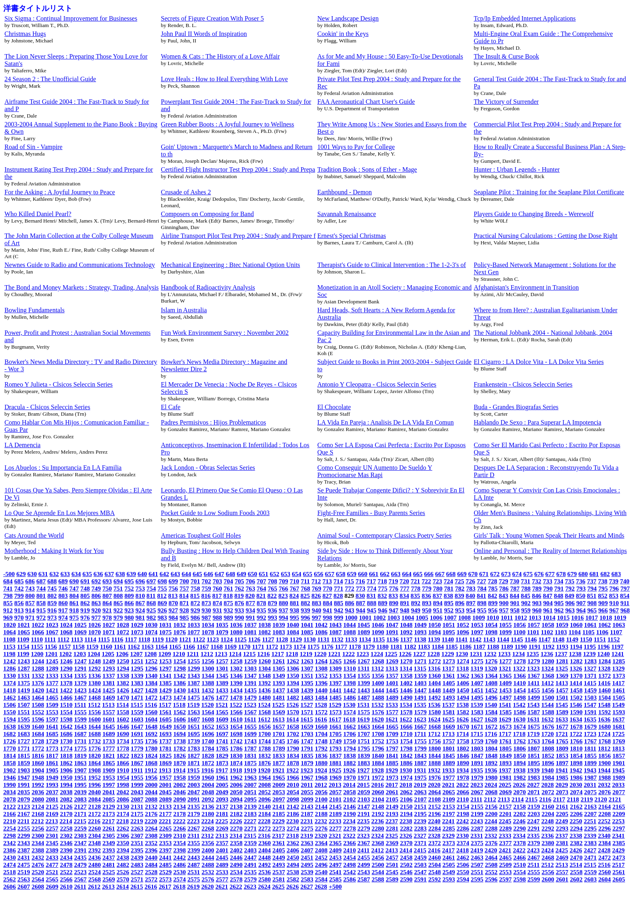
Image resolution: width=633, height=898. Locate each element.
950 (426, 610)
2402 (236, 850)
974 (62, 617)
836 (426, 595)
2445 (222, 857)
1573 (335, 712)
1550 (9, 712)
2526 (123, 872)
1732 (94, 741)
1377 (52, 682)
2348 (94, 842)
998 (327, 617)
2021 (448, 784)
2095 (250, 799)
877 (250, 602)
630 (32, 573)
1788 (264, 748)
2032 (604, 784)
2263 (137, 828)
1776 (94, 748)
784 (481, 588)
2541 (335, 872)
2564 (37, 879)
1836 (321, 755)
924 (140, 610)
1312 (377, 668)
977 (96, 617)
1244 (37, 661)
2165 (618, 806)
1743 (250, 741)
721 (415, 581)
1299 (193, 668)
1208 (150, 653)
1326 (576, 668)
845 (525, 595)
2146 (349, 806)
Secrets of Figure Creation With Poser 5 (212, 18)
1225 (391, 653)
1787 (250, 748)
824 (294, 595)
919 (85, 610)
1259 (250, 661)
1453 (505, 690)
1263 (307, 661)
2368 (377, 842)
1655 (250, 726)
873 (206, 602)
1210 (178, 653)
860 (62, 602)
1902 (9, 770)
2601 (562, 879)
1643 (80, 726)
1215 (249, 653)
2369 (392, 842)
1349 (278, 675)
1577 (392, 712)
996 (305, 617)
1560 (151, 712)
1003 (393, 617)
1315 (420, 668)
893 (426, 602)
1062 (604, 624)
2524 (94, 872)
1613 (278, 719)
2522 (66, 872)
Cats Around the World (34, 535)
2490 (236, 864)
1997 (109, 784)
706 (250, 581)
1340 (151, 675)
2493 (278, 864)
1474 (179, 697)
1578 (406, 712)
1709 (392, 733)
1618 (349, 719)
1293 (109, 668)
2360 (264, 842)
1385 (165, 682)
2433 (52, 857)
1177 (341, 646)
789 (536, 588)
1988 (604, 777)
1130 (310, 639)
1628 (490, 719)
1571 (307, 712)
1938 (519, 770)
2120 (600, 799)
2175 (137, 813)
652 (274, 573)
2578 (236, 879)
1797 (392, 748)
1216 (263, 653)
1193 (562, 646)
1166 (189, 646)
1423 (80, 690)
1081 (250, 632)
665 (417, 573)
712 (316, 581)
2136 (207, 806)
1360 (434, 675)
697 (151, 581)
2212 (37, 821)
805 (85, 595)
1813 (618, 748)
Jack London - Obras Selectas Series (208, 467)
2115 (531, 799)
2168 (37, 813)
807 (107, 595)
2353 (165, 842)
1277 (505, 661)
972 (41, 617)
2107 (420, 799)
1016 (577, 617)
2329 (448, 835)
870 (173, 602)
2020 (434, 784)
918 (74, 610)
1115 (103, 639)
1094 (434, 632)
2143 (307, 806)
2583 (307, 879)
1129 (295, 639)
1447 (420, 690)
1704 (321, 733)
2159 (533, 806)
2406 (293, 850)
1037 (250, 624)
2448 (264, 857)
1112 (63, 639)
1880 (321, 762)
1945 (618, 770)
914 (30, 610)
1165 (175, 646)
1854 (576, 755)
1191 (534, 646)
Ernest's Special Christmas (351, 235)
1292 (94, 668)
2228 (264, 821)
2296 (604, 828)
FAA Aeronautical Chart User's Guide (366, 101)
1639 (23, 726)
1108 (9, 639)
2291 (533, 828)
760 (217, 588)
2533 (222, 872)
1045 (363, 624)
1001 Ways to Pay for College (356, 146)
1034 (207, 624)
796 (613, 588)
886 (349, 602)
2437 (109, 857)
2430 (9, 857)
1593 (618, 712)
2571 (137, 879)
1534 (406, 704)
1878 (293, 762)
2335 (533, 835)
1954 (123, 777)
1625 (448, 719)
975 (74, 617)
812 (161, 595)
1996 (94, 784)
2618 (179, 886)
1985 (562, 777)
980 (129, 617)
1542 (519, 704)
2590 (406, 879)
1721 (561, 733)
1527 (306, 704)
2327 (420, 835)
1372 (604, 675)
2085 (109, 799)
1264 (321, 661)
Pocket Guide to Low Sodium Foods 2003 (215, 512)
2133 (165, 806)
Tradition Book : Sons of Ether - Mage (367, 169)
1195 (590, 646)
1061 (590, 624)
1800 (434, 748)
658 (340, 573)
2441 (165, 857)
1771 (23, 748)
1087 (335, 632)
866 (129, 602)
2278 (349, 828)
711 (305, 581)
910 (613, 602)
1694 (179, 733)
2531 (193, 872)
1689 (109, 733)
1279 (533, 661)
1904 (37, 770)
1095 (448, 632)
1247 (80, 661)
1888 (434, 762)
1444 (377, 690)
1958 (179, 777)
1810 (576, 748)
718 (382, 581)
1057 (533, 624)
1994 (66, 784)
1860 (37, 762)
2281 (392, 828)
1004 (408, 617)
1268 (377, 661)
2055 (307, 792)
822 (272, 595)
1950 (66, 777)
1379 (80, 682)
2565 (52, 879)
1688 (94, 733)
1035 (222, 624)
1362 (463, 675)
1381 (109, 682)
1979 (477, 777)
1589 (562, 712)
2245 (505, 821)
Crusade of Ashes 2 (186, 192)
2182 (236, 813)
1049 (420, 624)
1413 (561, 682)
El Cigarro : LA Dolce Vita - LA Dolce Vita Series (539, 361)
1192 (548, 646)
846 (536, 595)
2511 (533, 864)
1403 (420, 682)
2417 (448, 850)
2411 (363, 850)
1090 (377, 632)
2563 (23, 879)
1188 (493, 646)
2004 (207, 784)
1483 (307, 697)
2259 (80, 828)
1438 (293, 690)
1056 (519, 624)
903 (536, 602)
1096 (463, 632)
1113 (77, 639)
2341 (618, 835)
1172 (272, 646)
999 (338, 617)
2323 (363, 835)
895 (448, 602)
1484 (321, 697)
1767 (590, 741)
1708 (377, 733)
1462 (9, 697)
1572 (321, 712)
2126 (66, 806)
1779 (137, 748)
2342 (9, 842)
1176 (327, 646)
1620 (377, 719)
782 (459, 588)
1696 (207, 733)
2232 (320, 821)
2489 (222, 864)
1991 (23, 784)
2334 (519, 835)
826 (316, 595)
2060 (377, 792)
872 (195, 602)
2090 (179, 799)
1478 (236, 697)
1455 (533, 690)
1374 (9, 682)
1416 (604, 682)
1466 (66, 697)
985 (184, 617)
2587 (363, 879)
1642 (66, 726)
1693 (165, 733)
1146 (530, 639)
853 (613, 595)
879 (272, 602)
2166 (9, 813)
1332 (37, 675)
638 (120, 573)
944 (360, 610)
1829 (222, 755)
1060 (576, 624)
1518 (179, 704)
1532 (377, 704)
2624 (264, 886)
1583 (477, 712)
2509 (505, 864)
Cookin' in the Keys (343, 33)
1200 (37, 653)
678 (561, 573)
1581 (448, 712)
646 (208, 573)
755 (162, 588)
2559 (590, 872)
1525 (278, 704)
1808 (548, 748)
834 (404, 595)
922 (118, 610)
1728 (37, 741)
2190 (349, 813)
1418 (9, 690)
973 (52, 617)
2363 (307, 842)
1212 (207, 653)
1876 (264, 762)
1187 (479, 646)
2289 (505, 828)
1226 (405, 653)
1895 (533, 762)
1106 (602, 632)
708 (272, 581)
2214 (66, 821)
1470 (123, 697)
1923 (306, 770)
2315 (250, 835)
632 (54, 573)
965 (592, 610)
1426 (123, 690)
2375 (477, 842)
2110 (463, 799)
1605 (165, 719)
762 (239, 588)
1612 (264, 719)
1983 (533, 777)
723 (437, 581)
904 (548, 602)
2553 (505, 872)
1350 (293, 675)
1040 (293, 624)
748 (85, 588)
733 (547, 581)
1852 (548, 755)
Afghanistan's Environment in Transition (526, 287)
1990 (9, 784)
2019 (420, 784)
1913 (165, 770)
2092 (207, 799)
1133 (351, 639)
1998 (123, 784)
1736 (151, 741)
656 (318, 573)
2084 (94, 799)
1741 (222, 741)
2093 (222, 799)
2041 (109, 792)
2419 (476, 850)
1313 (392, 668)
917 (62, 610)
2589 (392, 879)
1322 (519, 668)
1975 (420, 777)
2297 (618, 828)
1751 (363, 741)
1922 (292, 770)
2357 (222, 842)
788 (525, 588)
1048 (406, 624)
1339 (137, 675)
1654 (236, 726)
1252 (151, 661)
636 (98, 573)
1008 (464, 617)
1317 (448, 668)
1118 (144, 639)
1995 (80, 784)
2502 (406, 864)
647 (219, 573)
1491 (420, 697)
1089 (363, 632)
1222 (348, 653)
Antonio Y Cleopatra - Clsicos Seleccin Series (376, 384)
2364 (321, 842)
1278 (519, 661)
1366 (519, 675)
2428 (604, 850)
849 (569, 595)
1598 (66, 719)
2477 (52, 864)
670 (473, 573)
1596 (37, 719)
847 (547, 595)
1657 (278, 726)
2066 (463, 792)
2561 (618, 872)
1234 (518, 653)
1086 (321, 632)
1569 (278, 712)
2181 (222, 813)
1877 (278, 762)
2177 (165, 813)
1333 (52, 675)
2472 (604, 857)
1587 (533, 712)
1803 (477, 748)
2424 (547, 850)
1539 (476, 704)
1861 (52, 762)
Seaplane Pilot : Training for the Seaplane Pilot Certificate (549, 192)
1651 (193, 726)
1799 (420, 748)
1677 (562, 726)
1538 (462, 704)
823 (283, 595)
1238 (575, 653)
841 (481, 595)
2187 (307, 813)
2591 (420, 879)
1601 (109, 719)
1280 (548, 661)
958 (515, 610)
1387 (193, 682)
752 (129, 588)
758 (195, 588)
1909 (109, 770)
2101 (335, 799)
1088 (349, 632)
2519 (23, 872)
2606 (9, 886)
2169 (52, 813)
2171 (80, 813)
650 (252, 573)
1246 (66, 661)
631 (43, 573)
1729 (52, 741)
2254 (9, 828)
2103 (363, 799)
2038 (66, 792)
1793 (335, 748)
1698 (236, 733)
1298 (179, 668)
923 (129, 610)
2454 (349, 857)
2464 (491, 857)
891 (404, 602)
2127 (80, 806)
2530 (179, 872)
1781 (165, 748)
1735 (137, 741)
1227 (419, 653)
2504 (434, 864)
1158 (78, 646)
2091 (193, 799)
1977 (448, 777)
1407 (477, 682)
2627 (306, 886)
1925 (335, 770)
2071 (533, 792)
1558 (123, 712)
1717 (505, 733)
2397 (165, 850)
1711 (420, 733)
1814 (9, 755)
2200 (491, 813)
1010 (492, 617)
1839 (363, 755)
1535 (420, 704)
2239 (420, 821)
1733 (109, 741)
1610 (236, 719)
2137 (222, 806)
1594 (9, 719)
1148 (558, 639)
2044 (151, 792)
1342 (179, 675)
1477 (222, 697)
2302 (66, 835)
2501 (392, 864)
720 (404, 581)
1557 (109, 712)
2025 (505, 784)
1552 (37, 712)
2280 (377, 828)
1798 (406, 748)
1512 (94, 704)
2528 (151, 872)
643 (175, 573)
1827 (193, 755)
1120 (171, 639)
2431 (23, 857)
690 (74, 581)
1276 (491, 661)
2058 (349, 792)
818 (228, 595)
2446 (236, 857)
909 (603, 602)
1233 (504, 653)
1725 (618, 733)
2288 (491, 828)
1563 (193, 712)
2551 (477, 872)
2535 (250, 872)
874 (217, 602)
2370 (406, 842)
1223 (362, 653)
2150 (406, 806)
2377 (505, 842)
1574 (349, 712)
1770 (9, 748)
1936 (490, 770)
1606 (179, 719)
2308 (151, 835)
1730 (66, 741)
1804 (491, 748)
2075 (590, 792)
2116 (545, 799)
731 (525, 581)
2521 (52, 872)
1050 (434, 624)
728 (492, 581)
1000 (351, 617)
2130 (123, 806)
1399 (363, 682)
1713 (448, 733)
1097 (477, 632)
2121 (615, 799)
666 (428, 573)
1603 (137, 719)
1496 (491, 697)
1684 (37, 733)
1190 (521, 646)
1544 (547, 704)
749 (96, 588)
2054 (293, 792)
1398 (349, 682)
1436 (264, 690)
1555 (80, 712)
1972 (377, 777)
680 (583, 573)
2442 (179, 857)
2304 (94, 835)
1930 (406, 770)
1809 (562, 748)
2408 (321, 850)
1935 (476, 770)
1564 (207, 712)
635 (87, 573)
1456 (548, 690)
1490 (406, 697)
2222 (179, 821)
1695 (193, 733)
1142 (476, 639)
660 (362, 573)
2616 (151, 886)
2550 (463, 872)
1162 (134, 646)
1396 (321, 682)
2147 (363, 806)
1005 (422, 617)
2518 (9, 872)
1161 (120, 646)
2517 (618, 864)
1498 (519, 697)
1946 (9, 777)
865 (118, 602)
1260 (264, 661)
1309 (335, 668)
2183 (250, 813)
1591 (590, 712)
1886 (406, 762)
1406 (463, 682)
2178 (179, 813)
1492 (434, 697)
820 (250, 595)
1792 (321, 748)
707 (261, 581)
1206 (122, 653)
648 (230, 573)
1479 (250, 697)
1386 (179, 682)
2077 (618, 792)
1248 (94, 661)
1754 (406, 741)
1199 (23, 653)
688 (52, 581)
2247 (533, 821)
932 (228, 610)
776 (393, 588)
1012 (520, 617)
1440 (321, 690)
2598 (519, 879)
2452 (321, 857)
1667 (420, 726)
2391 (80, 850)
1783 (193, 748)
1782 (179, 748)
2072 (548, 792)
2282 (406, 828)
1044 (349, 624)
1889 (448, 762)
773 (360, 588)
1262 (293, 661)
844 (514, 595)
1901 (618, 762)
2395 (137, 850)
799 (18, 595)
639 (131, 573)
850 (580, 595)
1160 (106, 646)
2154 (463, 806)
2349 (109, 842)
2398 (179, 850)
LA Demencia (22, 445)
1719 (533, 733)
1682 (9, 733)
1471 (137, 697)
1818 (66, 755)
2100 (321, 799)
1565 (222, 712)
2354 (179, 842)
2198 (463, 813)
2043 (137, 792)
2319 (306, 835)
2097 (278, 799)
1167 (203, 646)
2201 (505, 813)
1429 (165, 690)
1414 (576, 682)
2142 (293, 806)
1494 (463, 697)
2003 (193, 784)
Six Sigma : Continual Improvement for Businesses (70, 18)
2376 (491, 842)
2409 (335, 850)
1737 (165, 741)
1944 (604, 770)
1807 (533, 748)
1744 (264, 741)
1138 (420, 639)
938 (294, 610)
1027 (109, 624)
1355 (363, 675)
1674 (519, 726)
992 (261, 617)
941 (327, 610)
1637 (618, 719)
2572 (151, 879)
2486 (179, 864)
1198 (9, 653)
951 (437, 610)
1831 (250, 755)
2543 (363, 872)
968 (625, 610)
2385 (618, 842)
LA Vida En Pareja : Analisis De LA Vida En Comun (385, 422)
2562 (9, 879)
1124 (226, 639)
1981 (505, 777)
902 (525, 602)
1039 (278, 624)
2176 (151, 813)
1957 (165, 777)
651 (263, 573)
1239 (589, 653)
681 (594, 573)
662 (384, 573)
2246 (519, 821)
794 (592, 588)
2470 (576, 857)
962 (559, 610)
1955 (137, 777)
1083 (278, 632)
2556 (548, 872)
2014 (349, 784)
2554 (519, 872)
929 (195, 610)
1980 (491, 777)
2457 (392, 857)
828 (338, 595)
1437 (278, 690)
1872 (207, 762)
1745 (278, 741)
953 (459, 610)
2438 (123, 857)
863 (96, 602)
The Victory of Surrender (506, 101)
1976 (434, 777)
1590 (576, 712)
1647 (137, 726)
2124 (37, 806)
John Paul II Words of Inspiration (204, 33)
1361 (448, 675)
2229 (278, 821)
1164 (161, 646)
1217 (277, 653)
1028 (123, 624)
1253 (165, 661)
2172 (94, 813)
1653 (222, 726)
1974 (406, 777)
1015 (563, 617)
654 (296, 573)
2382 (576, 842)
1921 (278, 770)
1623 (420, 719)
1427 (137, 690)
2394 (123, 850)
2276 (321, 828)
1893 (505, 762)
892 (415, 602)
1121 (185, 639)
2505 (448, 864)
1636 (604, 719)
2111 (476, 799)
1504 (604, 697)
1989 (618, 777)
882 (305, 602)
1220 (320, 653)
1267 (363, 661)
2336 (547, 835)
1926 (349, 770)
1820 (94, 755)
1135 (379, 639)
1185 (452, 646)
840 (470, 595)
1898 (576, 762)
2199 (477, 813)
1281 (562, 661)
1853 (562, 755)
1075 (165, 632)
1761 (505, 741)
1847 (477, 755)
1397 (335, 682)
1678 (576, 726)
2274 (293, 828)
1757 (448, 741)
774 (371, 588)
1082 (264, 632)
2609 (52, 886)
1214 (235, 653)
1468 (94, 697)
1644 (94, 726)
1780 (151, 748)
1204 (94, 653)
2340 (604, 835)
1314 (406, 668)
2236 (377, 821)
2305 (109, 835)
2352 (151, 842)
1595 (23, 719)
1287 (23, 668)
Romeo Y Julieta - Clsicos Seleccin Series (58, 384)
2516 (604, 864)
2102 (349, 799)
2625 (278, 886)
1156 (51, 646)
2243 (476, 821)
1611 (250, 719)
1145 (517, 639)
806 (96, 595)
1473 (165, 697)
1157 (65, 646)
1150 (586, 639)
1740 (207, 741)
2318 (292, 835)
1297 (165, 668)
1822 (123, 755)
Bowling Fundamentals (34, 310)
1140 (448, 639)
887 (360, 602)
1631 (533, 719)
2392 (94, 850)
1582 (463, 712)
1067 (52, 632)
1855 (590, 755)
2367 (363, 842)
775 (382, 588)
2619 (193, 886)
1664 (377, 726)
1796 (377, 748)
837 (437, 595)
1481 (278, 697)
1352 (321, 675)
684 (8, 581)
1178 (355, 646)
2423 (533, 850)
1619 (363, 719)
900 (503, 602)
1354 (349, 675)
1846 (463, 755)
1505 (618, 697)
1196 (603, 646)
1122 (199, 639)
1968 (321, 777)
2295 (590, 828)
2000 (151, 784)
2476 (37, 864)
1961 (222, 777)
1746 (293, 741)
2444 (207, 857)
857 (30, 602)
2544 (377, 872)
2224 (207, 821)
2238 (406, 821)
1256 (207, 661)
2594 (463, 879)
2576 (207, 879)
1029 (137, 624)
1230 (461, 653)
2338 (576, 835)
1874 (236, 762)
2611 (80, 886)
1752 (377, 741)
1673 (505, 726)
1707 (363, 733)
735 (569, 581)
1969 (335, 777)
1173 (286, 646)
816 (205, 595)
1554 (66, 712)
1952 (94, 777)
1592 (604, 712)
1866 (123, 762)
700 (184, 581)
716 (360, 581)
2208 (604, 813)
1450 (463, 690)
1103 (561, 632)
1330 (9, 675)
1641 (52, 726)
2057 (335, 792)
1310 (349, 668)
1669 (448, 726)
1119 (157, 639)
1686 (66, 733)
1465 (52, 697)
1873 (222, 762)
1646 (123, 726)
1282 (576, 661)
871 (184, 602)
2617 (165, 886)
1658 (293, 726)
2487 (193, 864)
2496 (321, 864)
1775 (80, 748)
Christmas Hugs (25, 33)
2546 (406, 872)
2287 (477, 828)
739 (613, 581)
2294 (576, 828)
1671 (477, 726)
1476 (207, 697)
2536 (264, 872)
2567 (80, 879)
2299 (23, 835)
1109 (23, 639)
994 (283, 617)
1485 (335, 697)
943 (349, 610)
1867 (137, 762)
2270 (236, 828)
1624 (434, 719)
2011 (307, 784)
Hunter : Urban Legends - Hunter (517, 169)
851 (591, 595)
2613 (108, 886)
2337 (561, 835)
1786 (236, 748)
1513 (108, 704)
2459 (420, 857)
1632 (547, 719)
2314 (236, 835)
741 (8, 588)
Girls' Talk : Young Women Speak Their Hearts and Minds (549, 535)
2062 (406, 792)
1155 (37, 646)
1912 (151, 770)
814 (184, 595)
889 (382, 602)
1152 (614, 639)
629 (21, 573)
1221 (334, 653)
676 (538, 573)
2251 (590, 821)
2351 (137, 842)
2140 (264, 806)
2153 (448, 806)
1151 (600, 639)
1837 (335, 755)
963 (569, 610)
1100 (519, 632)
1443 (363, 690)
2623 (250, 886)
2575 (193, 879)
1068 (66, 632)
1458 (576, 690)
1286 (9, 668)
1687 (80, 733)
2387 (23, 850)
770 (327, 588)
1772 (37, 748)
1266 (349, 661)
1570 (293, 712)
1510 (66, 704)
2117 (559, 799)
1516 (151, 704)
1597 (52, 719)
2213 (51, 821)
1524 (264, 704)
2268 (207, 828)
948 (404, 610)
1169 (230, 646)
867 (140, 602)
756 (173, 588)
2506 (463, 864)
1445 (392, 690)
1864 (94, 762)
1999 (137, 784)
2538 (293, 872)
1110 (36, 639)
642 (164, 573)
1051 (448, 624)
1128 (282, 639)
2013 (335, 784)
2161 (562, 806)
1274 (463, 661)
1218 (291, 653)
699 (173, 581)
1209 (164, 653)
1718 (519, 733)
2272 (264, 828)
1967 (307, 777)
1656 (264, 726)
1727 (23, 741)
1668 (434, 726)
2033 (618, 784)
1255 (193, 661)
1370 (576, 675)
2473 (618, 857)
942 (338, 610)
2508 (491, 864)
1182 (410, 646)
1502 (576, 697)
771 (338, 588)
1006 (436, 617)
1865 (109, 762)
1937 (505, 770)
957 (503, 610)
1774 (66, 748)
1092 (406, 632)
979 (118, 617)
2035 (23, 792)
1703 (307, 733)
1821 (109, 755)
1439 (307, 690)
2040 (94, 792)
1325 (561, 668)
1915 (193, 770)
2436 (94, 857)
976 (85, 617)
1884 (377, 762)
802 (52, 595)
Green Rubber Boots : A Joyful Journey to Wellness (227, 124)
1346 (236, 675)
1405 (448, 682)
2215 (80, 821)
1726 (9, 741)
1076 (179, 632)
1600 (94, 719)
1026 (94, 624)
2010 (293, 784)
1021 (23, 624)
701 (195, 581)
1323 (533, 668)
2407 (307, 850)
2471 (590, 857)
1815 (23, 755)
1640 (37, 726)
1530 (349, 704)
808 (118, 595)
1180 (382, 646)
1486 (349, 697)
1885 (392, 762)
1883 (363, 762)
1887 (420, 762)
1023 (52, 624)
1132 (337, 639)
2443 (193, 857)
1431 (193, 690)
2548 (434, 872)
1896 (548, 762)
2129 (109, 806)
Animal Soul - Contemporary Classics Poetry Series (384, 535)
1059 (562, 624)
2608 (37, 886)
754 (151, 588)
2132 (151, 806)
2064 (434, 792)
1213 (221, 653)
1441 (335, 690)
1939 (533, 770)
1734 (123, 741)
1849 (505, 755)
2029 (561, 784)
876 (239, 602)
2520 (37, 872)
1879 (307, 762)
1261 (278, 661)
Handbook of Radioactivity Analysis (208, 287)
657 (329, 573)
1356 (377, 675)
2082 (66, 799)
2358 (236, 842)
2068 (491, 792)
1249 (109, 661)
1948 (37, 777)
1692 (151, 733)
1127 (268, 639)
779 (426, 588)
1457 (562, 690)
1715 (476, 733)
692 (96, 581)
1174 (299, 646)
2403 (250, 850)
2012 (320, 784)
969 (8, 617)
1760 (491, 741)
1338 (123, 675)
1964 (264, 777)
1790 (293, 748)
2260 (94, 828)
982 (151, 617)
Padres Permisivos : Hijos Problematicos (213, 422)
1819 (80, 755)
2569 (109, 879)
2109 (448, 799)
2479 (80, 864)
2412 (377, 850)
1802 (463, 748)
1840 (377, 755)
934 (250, 610)
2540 (321, 872)
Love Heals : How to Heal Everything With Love (224, 79)
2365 (335, 842)
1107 (616, 632)
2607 (23, 886)
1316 (434, 668)
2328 (434, 835)
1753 (392, 741)
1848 (491, 755)
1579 (420, 712)
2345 (52, 842)
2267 (193, 828)
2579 (250, 879)
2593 (448, 879)
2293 (562, 828)
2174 (123, 813)
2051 (250, 792)
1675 (533, 726)
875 (228, 602)
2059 (363, 792)
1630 (519, 719)
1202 (65, 653)
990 (239, 617)
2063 (420, 792)
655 (307, 573)
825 (305, 595)
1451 (477, 690)
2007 (250, 784)
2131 (137, 806)
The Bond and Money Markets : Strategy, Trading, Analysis (81, 287)
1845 (448, 755)
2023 (476, 784)
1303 (250, 668)
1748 (321, 741)
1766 (576, 741)
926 (162, 610)
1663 (363, 726)
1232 (490, 653)
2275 (307, 828)
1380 (94, 682)
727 (481, 581)
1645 (109, 726)
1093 (420, 632)
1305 (278, 668)
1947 (23, 777)
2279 (363, 828)
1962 (236, 777)
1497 (505, 697)
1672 (491, 726)
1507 (23, 704)
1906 (66, 770)
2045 (165, 792)
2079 (23, 799)
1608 (207, 719)
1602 (123, 719)
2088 (151, 799)
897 (470, 602)
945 (371, 610)
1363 (477, 675)
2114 (517, 799)
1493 (448, 697)
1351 (307, 675)
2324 (377, 835)
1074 (151, 632)
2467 (533, 857)
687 (41, 581)
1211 (193, 653)
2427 (590, 850)
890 (393, 602)
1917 (222, 770)
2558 (576, 872)
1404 (434, 682)
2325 (392, 835)
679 (571, 573)
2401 (222, 850)
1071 (109, 632)
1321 (505, 668)
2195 (420, 813)
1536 (434, 704)
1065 (23, 632)
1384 (151, 682)
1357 (392, 675)
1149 (572, 639)
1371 (590, 675)
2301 (52, 835)
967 (613, 610)
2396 (151, 850)
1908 (94, 770)
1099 (505, 632)
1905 (52, 770)
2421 (505, 850)
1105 (589, 632)
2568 (94, 879)
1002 (379, 617)
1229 (447, 653)
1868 (151, 762)
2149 (392, 806)
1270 (406, 661)
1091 (392, 632)
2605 (618, 879)
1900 (604, 762)
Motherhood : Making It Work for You (54, 550)
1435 (250, 690)
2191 (363, 813)
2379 (533, 842)
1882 (349, 762)
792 (569, 588)
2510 (519, 864)
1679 (590, 726)
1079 (222, 632)
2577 (222, 879)
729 (503, 581)
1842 (406, 755)
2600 (548, 879)
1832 (264, 755)
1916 (207, 770)
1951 (80, 777)
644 (186, 573)
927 (173, 610)
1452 (491, 690)
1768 (604, 741)
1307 (307, 668)
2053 (278, 792)
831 (371, 595)
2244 (490, 821)
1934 (462, 770)
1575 (363, 712)
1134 (365, 639)
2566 (66, 879)
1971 (363, 777)
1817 (52, 755)
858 (41, 602)
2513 (561, 864)
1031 (165, 624)
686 (30, 581)
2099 (307, 799)
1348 (264, 675)
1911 (137, 770)
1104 (574, 632)
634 (76, 573)
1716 (490, 733)
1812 (604, 748)
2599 (533, 879)
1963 (250, 777)
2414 (406, 850)
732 (536, 581)
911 (625, 602)
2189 (335, 813)
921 (107, 610)
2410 (349, 850)
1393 (278, 682)
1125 (241, 639)
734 (558, 581)
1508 (37, 704)
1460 (604, 690)
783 (470, 588)
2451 (307, 857)
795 (603, 588)
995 (294, 617)
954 (470, 610)
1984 (548, 777)
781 (448, 588)
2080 (37, 799)
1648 (151, 726)
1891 (477, 762)
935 (261, 610)
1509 (52, 704)
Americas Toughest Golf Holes (201, 535)
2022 (462, 784)
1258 (236, 661)
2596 (491, 879)
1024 (66, 624)
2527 (137, 872)
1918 (236, 770)
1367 (533, 675)
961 (548, 610)
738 (602, 581)
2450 (293, 857)
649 (241, 573)
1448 (434, 690)
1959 (193, 777)
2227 (250, 821)
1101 (533, 632)
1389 (222, 682)
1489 (392, 697)
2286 (463, 828)
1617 (335, 719)
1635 (590, 719)
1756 (434, 741)
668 (450, 573)
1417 (618, 682)
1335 (80, 675)
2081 (52, 799)
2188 (321, 813)
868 (151, 602)
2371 (420, 842)
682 (605, 573)
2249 (561, 821)
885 (338, 602)
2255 (23, 828)
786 (503, 588)
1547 (590, 704)
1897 (562, 762)
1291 (80, 668)
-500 (9, 573)
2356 (207, 842)
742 (18, 588)
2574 (179, 879)
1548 (604, 704)
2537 (278, 872)
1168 (217, 646)
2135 (193, 806)
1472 (151, 697)
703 (217, 581)
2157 (505, 806)
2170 (66, 813)
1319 (476, 668)
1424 (94, 690)
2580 (264, 879)
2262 (123, 828)
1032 (179, 624)
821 (261, 595)
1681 (618, 726)
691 (85, 581)
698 (162, 581)
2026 (519, 784)
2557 (562, 872)
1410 (519, 682)
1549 (618, 704)
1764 (548, 741)
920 (96, 610)
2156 (491, 806)
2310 (179, 835)
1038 (264, 624)
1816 (37, 755)
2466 (519, 857)
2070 (519, 792)
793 (580, 588)
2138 (236, 806)
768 (305, 588)
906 (569, 602)
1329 (618, 668)
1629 (505, 719)
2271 (250, 828)
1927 (363, 770)
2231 (306, 821)
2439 (137, 857)
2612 (94, 886)
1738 (179, 741)
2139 (250, 806)
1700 (264, 733)
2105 (392, 799)
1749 (335, 741)
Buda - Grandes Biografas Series (516, 407)
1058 (548, 624)
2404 (264, 850)
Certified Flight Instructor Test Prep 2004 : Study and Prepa (238, 169)
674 (517, 573)
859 (52, 602)
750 (107, 588)
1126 (254, 639)
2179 (193, 813)
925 (151, 610)
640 (142, 573)
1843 (420, 755)
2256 (37, 828)
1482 (293, 697)
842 (492, 595)
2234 (349, 821)
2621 (222, 886)
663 (395, 573)
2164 (604, 806)
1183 (424, 646)
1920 (264, 770)
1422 (66, 690)
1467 (80, 697)
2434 (66, 857)
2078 (9, 799)
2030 (576, 784)
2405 (278, 850)
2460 (434, 857)
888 (371, 602)
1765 (562, 741)
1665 (392, 726)
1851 (533, 755)
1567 (250, 712)
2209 (618, 813)
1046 (377, 624)
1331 (23, 675)
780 (437, 588)
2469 (562, 857)
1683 (23, 733)
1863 (80, 762)
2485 (165, 864)
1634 (576, 719)
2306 (123, 835)
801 (41, 595)
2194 (406, 813)
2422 (519, 850)
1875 (250, 762)
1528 (320, 704)
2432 (37, 857)
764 (261, 588)
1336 (94, 675)
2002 (179, 784)
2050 (236, 792)
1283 (590, 661)
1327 (590, 668)
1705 (335, 733)
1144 (503, 639)
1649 (165, 726)
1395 (307, 682)
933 (239, 610)
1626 (462, 719)
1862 (66, 762)
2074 (576, 792)
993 (272, 617)
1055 (505, 624)
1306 (293, 668)
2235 (363, 821)
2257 (52, 828)
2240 (434, 821)
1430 (179, 690)
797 (625, 588)
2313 (222, 835)
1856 (604, 755)
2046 (179, 792)
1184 (438, 646)
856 (18, 602)
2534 (236, 872)
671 (483, 573)
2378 (519, 842)
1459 (590, 690)
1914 (179, 770)
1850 (519, 755)
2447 (250, 857)
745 (52, 588)
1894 (519, 762)
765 (272, 588)
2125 (52, 806)
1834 (293, 755)
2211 (23, 821)
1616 (320, 719)
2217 (108, 821)
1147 (545, 639)
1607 (193, 719)
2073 (562, 792)
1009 (478, 617)
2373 (448, 842)
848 (558, 595)
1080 (236, 632)
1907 (80, 770)
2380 (548, 842)
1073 (137, 632)
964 (580, 610)
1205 (108, 653)
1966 (293, 777)
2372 (434, 842)
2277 (335, 828)
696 (140, 581)
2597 (505, 879)
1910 (123, 770)
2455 (363, 857)
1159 (92, 646)
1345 (222, 675)
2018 (406, 784)
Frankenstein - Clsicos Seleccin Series (523, 384)
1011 (507, 617)
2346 (66, 842)
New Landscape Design (348, 18)
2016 (377, 784)
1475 (193, 697)
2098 (293, 799)
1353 (335, 675)
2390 (66, 850)
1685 (52, 733)
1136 (392, 639)
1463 (23, 697)
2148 (377, 806)
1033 (193, 624)
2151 (420, 806)
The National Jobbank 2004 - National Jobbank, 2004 (543, 332)
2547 (420, 872)
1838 (349, 755)
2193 (392, 813)
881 (294, 602)
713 (327, 581)
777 (404, 588)
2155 (477, 806)
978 (107, 617)
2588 (377, 879)
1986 (576, 777)
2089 (165, 799)
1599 (80, 719)
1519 (193, 704)
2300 (37, 835)
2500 (377, 864)
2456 (377, 857)
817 (217, 595)
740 (624, 581)
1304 (264, 668)
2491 (250, 864)
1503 (590, 697)
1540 (490, 704)
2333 (505, 835)
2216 (94, 821)
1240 (603, 653)
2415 (420, 850)
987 (206, 617)
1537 (448, 704)
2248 (547, 821)
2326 (406, 835)
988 (217, 617)
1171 (258, 646)
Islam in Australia (184, 310)
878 (261, 602)
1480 (264, 697)
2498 (349, 864)
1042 (321, 624)
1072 (123, 632)
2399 (193, 850)
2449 (278, 857)
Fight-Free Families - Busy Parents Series (371, 512)
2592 (434, 879)
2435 (80, 857)
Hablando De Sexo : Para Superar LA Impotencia (538, 422)
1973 (392, 777)
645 (197, 573)
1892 (491, 762)
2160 (548, 806)
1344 (207, 675)
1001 (365, 617)
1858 (9, 762)
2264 (151, 828)
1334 (66, 675)
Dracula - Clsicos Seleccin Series (47, 407)
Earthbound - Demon (344, 192)
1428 (151, 690)
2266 (179, 828)
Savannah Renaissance (346, 213)
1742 (236, 741)
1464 (37, 697)
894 (437, 602)
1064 (9, 632)
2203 (533, 813)
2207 (590, 813)
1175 (313, 646)
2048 (207, 792)
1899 (590, 762)
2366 (349, 842)
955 (481, 610)
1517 (165, 704)
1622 (406, 719)
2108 (434, 799)
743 (30, 588)
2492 (264, 864)
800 (30, 595)
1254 (179, 661)
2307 (137, 835)
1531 (363, 704)
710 (294, 581)
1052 (463, 624)
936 (272, 610)
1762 (519, 741)
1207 (136, 653)
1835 (307, 755)
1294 (123, 668)
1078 (207, 632)
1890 (463, 762)
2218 (122, 821)
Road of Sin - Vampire (33, 146)
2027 (533, 784)
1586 (519, 712)
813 (173, 595)
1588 (548, 712)
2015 (363, 784)
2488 (207, 864)
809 (129, 595)
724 (448, 581)
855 (8, 602)
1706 (349, 733)
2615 (136, 886)
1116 (117, 639)
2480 (94, 864)
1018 (605, 617)
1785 (222, 748)
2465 (505, 857)
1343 (193, 675)
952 (448, 610)
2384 (604, 842)
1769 (618, 741)
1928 (377, 770)
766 (283, 588)
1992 (37, 784)
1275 (477, 661)
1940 (547, 770)
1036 (236, 624)
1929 (392, 770)
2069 (505, 792)
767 (294, 588)
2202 (519, 813)
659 (351, 573)
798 (8, 595)
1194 (576, 646)
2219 (136, 821)
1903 (23, 770)
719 (393, 581)
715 (349, 581)
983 (162, 617)
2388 (37, 850)
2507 (477, 864)
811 (151, 595)
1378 (66, 682)
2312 (207, 835)
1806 (519, 748)
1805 (505, 748)
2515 (590, 864)
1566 (236, 712)
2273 (278, 828)
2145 (335, 806)
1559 (137, 712)
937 (283, 610)
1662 (349, 726)
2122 (9, 806)
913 (18, 610)
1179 (369, 646)
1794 (349, 748)
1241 (617, 653)
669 (461, 573)
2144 (321, 806)
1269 (392, 661)
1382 (123, 682)
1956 (151, 777)
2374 (463, 842)
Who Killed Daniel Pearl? (37, 213)
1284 (604, 661)
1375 (23, 682)
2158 (519, 806)
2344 (37, 842)
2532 (207, 872)
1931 (420, 770)
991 (250, 617)
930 (206, 610)
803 (62, 595)
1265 (335, 661)
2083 (80, 799)
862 (85, 602)
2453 (335, 857)
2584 (321, 879)
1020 (9, 624)
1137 (406, 639)
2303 (80, 835)
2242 (462, 821)
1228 (433, 653)
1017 (591, 617)
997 (316, 617)
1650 (179, 726)
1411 (533, 682)
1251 (137, 661)
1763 (533, 741)
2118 (573, 799)
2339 (590, 835)
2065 (448, 792)
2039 (80, 792)
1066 (37, 632)
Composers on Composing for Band (207, 213)
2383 (590, 842)
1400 (377, 682)
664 (406, 573)
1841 (392, 755)
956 (492, 610)
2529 (165, 872)
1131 (323, 639)
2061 (392, 792)
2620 (207, 886)
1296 (151, 668)
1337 (109, 675)
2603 (590, 879)
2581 (278, 879)
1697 (222, 733)
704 (228, 581)
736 (580, 581)
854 (624, 595)
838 (448, 595)
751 (118, 588)
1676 (548, 726)
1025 (80, 624)
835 (415, 595)
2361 (278, 842)
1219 (306, 653)
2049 (222, 792)
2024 (490, 784)
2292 (548, 828)
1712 (434, 733)
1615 (306, 719)
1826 (179, 755)
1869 (165, 762)
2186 (293, 813)
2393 (109, 850)
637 (109, 573)
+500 (335, 886)
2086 (123, 799)
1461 (618, 690)
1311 (363, 668)
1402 (406, 682)
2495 (307, 864)
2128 (94, 806)
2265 (165, 828)
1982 (519, 777)
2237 (392, 821)
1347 (250, 675)
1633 (561, 719)
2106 (406, 799)
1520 (207, 704)
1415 (590, 682)
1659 (307, 726)
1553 (52, 712)
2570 (123, 879)
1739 (193, 741)
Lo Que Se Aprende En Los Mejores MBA (59, 512)
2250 (576, 821)
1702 (293, 733)
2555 (533, 872)
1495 (477, 697)
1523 (250, 704)
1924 (320, 770)
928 (184, 610)
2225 (222, 821)
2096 (264, 799)
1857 (618, 755)
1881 (335, 762)
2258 (66, 828)
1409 (505, 682)
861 (74, 602)
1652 (207, 726)
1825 (165, 755)
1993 (52, 784)
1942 (576, 770)
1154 (23, 646)
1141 (461, 639)
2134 (179, 806)
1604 (151, 719)
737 (591, 581)
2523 (80, 872)
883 (316, 602)
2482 (123, 864)
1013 (535, 617)
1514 (122, 704)
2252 (604, 821)
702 (206, 581)
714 (338, 581)
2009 (278, 784)
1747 (307, 741)
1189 (507, 646)
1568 (264, 712)
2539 (307, 872)
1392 (264, 682)
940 (316, 610)
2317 (278, 835)
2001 (165, 784)
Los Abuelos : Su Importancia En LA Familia (63, 467)
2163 (590, 806)
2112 (490, 799)
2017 (392, 784)
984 (173, 617)
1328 (604, 668)
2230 (292, 821)
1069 (80, 632)
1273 (448, 661)
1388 (207, 682)
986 (195, 617)
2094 (236, 799)
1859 (23, 762)
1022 (37, 624)
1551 (23, 712)
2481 (109, 864)
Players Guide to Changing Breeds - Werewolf (534, 213)
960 (536, 610)
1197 (617, 646)
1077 (193, 632)
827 (327, 595)
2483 (137, 864)
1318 (462, 668)
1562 (179, 712)
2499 (363, 864)
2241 (448, 821)
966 (603, 610)
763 (250, 588)
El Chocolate (334, 407)
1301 (222, 668)
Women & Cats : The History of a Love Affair (220, 56)
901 (515, 602)
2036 (37, 792)
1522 (236, 704)
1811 (590, 748)
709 (283, 581)
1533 (392, 704)
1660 (321, 726)
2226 (236, 821)
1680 (604, 726)
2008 (264, 784)
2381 (562, 842)
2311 (193, 835)
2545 (392, 872)
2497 (335, 864)
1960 (207, 777)
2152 (434, 806)
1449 (448, 690)
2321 (335, 835)
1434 (236, 690)
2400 (207, 850)
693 (107, 581)
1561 (165, 712)
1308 (321, 668)
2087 (137, 799)
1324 (547, 668)
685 (18, 581)
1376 (37, 682)
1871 (193, 762)
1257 (222, 661)
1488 (377, 697)
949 (415, 610)
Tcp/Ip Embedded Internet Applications (525, 18)
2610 (66, 886)
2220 (151, 821)
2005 (222, 784)
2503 (420, 864)
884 (327, 602)
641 (153, 573)
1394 (293, 682)
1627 (476, 719)
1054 (491, 624)
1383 (137, 682)
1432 (207, 690)
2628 (320, 886)
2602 (576, 879)
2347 (80, 842)
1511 (80, 704)
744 (41, 588)
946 (382, 610)
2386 (9, 850)
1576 (377, 712)
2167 (23, 813)
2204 (548, 813)
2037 (52, 792)
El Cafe (170, 407)
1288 (37, 668)
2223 (193, 821)
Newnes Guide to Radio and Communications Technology (79, 264)
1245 (52, 661)
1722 (576, 733)
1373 (618, 675)
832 (382, 595)
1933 (448, 770)
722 (426, 581)
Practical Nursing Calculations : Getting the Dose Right (546, 235)
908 (592, 602)
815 (194, 595)
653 (285, 573)
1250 (123, 661)
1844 (434, 755)
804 (74, 595)
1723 (590, 733)
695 (129, 581)
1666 (406, 726)
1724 (604, 733)
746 (62, 588)
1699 (250, 733)
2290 (519, 828)
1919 (250, 770)
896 (459, 602)
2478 (66, 864)
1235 (532, 653)
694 (118, 581)
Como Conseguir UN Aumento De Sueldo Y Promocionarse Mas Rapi (374, 471)
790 (548, 588)
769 (316, 588)
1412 (547, 682)
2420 (490, 850)
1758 (463, 741)
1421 (52, 690)
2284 (434, 828)
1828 (207, 755)
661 (373, 573)
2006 (236, 784)
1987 (590, 777)
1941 (561, 770)
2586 (349, 879)
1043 (335, 624)
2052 (264, 792)
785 (492, 588)
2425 (561, 850)
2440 (151, 857)
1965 (278, 777)
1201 (51, 653)
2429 (618, 850)
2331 (476, 835)
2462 (463, 857)
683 (616, 573)
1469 (109, 697)
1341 (165, 675)
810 (140, 595)
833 (393, 595)
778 (415, 588)
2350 (123, 842)
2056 (321, 792)
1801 (448, 748)
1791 (307, 748)
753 (140, 588)
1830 (236, 755)
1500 (548, 697)
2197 (448, 813)
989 (228, 617)
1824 (151, 755)
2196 (434, 813)
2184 (264, 813)
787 (515, 588)
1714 (462, 733)
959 (525, 610)
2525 (109, 872)
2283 (420, 828)
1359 (420, 675)
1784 (207, 748)
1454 (519, 690)
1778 (123, 748)
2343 (23, 842)
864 (107, 602)
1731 (80, 741)
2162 (576, 806)
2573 (165, 879)
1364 (491, 675)
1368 (548, 675)
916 (52, 610)
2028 (547, 784)
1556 (94, 712)
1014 (549, 617)
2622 (236, 886)
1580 (434, 712)
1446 (406, 690)
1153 (9, 646)
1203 (79, 653)
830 (360, 595)
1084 (293, 632)
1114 (90, 639)
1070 (94, 632)
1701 (278, 733)
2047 (193, 792)
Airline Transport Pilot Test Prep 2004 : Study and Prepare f (238, 235)
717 (371, 581)
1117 (130, 639)
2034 (9, 792)
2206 (576, 813)
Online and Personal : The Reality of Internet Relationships (550, 550)
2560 (604, 872)
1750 (349, 741)
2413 (392, 850)
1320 (490, 668)
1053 (477, 624)
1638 (9, 726)
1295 (137, 668)
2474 (9, 864)
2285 (448, 828)
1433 (222, 690)
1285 (618, 661)
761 (228, 588)
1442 (349, 690)
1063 (618, 624)
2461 (448, 857)
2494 (293, 864)
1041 (307, 624)
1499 (533, 697)
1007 (450, 617)
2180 (207, 813)
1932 (434, 770)
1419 (23, 690)
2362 (293, 842)
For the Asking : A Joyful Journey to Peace (59, 192)
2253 (618, 821)
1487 (363, 697)
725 (459, 581)
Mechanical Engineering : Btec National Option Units (230, 264)
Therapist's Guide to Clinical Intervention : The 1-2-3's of (391, 264)
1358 (406, 675)
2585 (335, 879)
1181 (396, 646)
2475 (23, 864)
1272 (434, 661)
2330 (462, 835)
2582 (293, 879)
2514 (576, 864)
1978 (463, 777)
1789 (278, 748)
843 (503, 595)
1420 (37, 690)
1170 (244, 646)
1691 (137, 733)
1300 (207, 668)
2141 (278, 806)
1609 (222, 719)
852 (602, 595)
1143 (489, 639)
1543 (533, 704)
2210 (9, 821)
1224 (377, 653)
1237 (561, 653)
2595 (477, 879)
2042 (123, 792)
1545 (561, 704)
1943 (590, 770)
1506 (9, 704)
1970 (349, 777)
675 (527, 573)
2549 (448, 872)
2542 (349, 872)
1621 (392, 719)
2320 (320, 835)
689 (62, 581)
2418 (462, 850)
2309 (165, 835)
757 (184, 588)
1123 (213, 639)
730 (514, 581)
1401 (392, 682)
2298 (9, 835)
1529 (335, 704)
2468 (548, 857)
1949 (52, 777)
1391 (250, 682)
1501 (562, 697)
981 (140, 617)
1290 (66, 668)
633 (65, 573)
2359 (250, 842)
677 (550, 573)
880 (283, 602)
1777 (109, 748)
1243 (23, 661)
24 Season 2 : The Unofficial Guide (50, 79)
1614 (292, 719)
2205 (562, 813)
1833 (278, 755)
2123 (23, 806)
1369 (562, 675)
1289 (52, 668)
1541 (505, 704)
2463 (477, 857)
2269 (222, 828)
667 (439, 573)
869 (162, 602)
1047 (392, 624)
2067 (477, 792)
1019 (620, 617)
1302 (236, 668)
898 (481, 602)
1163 (147, 646)
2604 (604, 879)
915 (41, 610)
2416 (434, 850)
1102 (547, 632)
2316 (264, 835)
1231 (476, 653)
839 (459, 595)
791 (559, 588)
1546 (576, 704)
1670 (463, 726)
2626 (292, 886)
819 (238, 595)
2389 (52, 850)
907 (580, 602)
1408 (491, 682)
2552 (491, 872)
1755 (420, 741)
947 (393, 610)
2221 (165, 821)
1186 (465, 646)
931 (217, 610)
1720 (547, 733)
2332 (490, 835)
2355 (193, 842)
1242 (9, 661)
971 (30, 617)
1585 (505, 712)
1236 (547, 653)
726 (470, 581)
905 (559, 602)
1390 (236, 682)
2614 (122, 886)
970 (18, 617)
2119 (587, 799)
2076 (604, 792)
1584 (491, 712)
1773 (52, 748)
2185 (278, 813)
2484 (151, 864)
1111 (50, 639)
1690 (123, 733)
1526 (292, 704)
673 (506, 573)
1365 (505, 675)
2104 (377, 799)
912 (8, 610)
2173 (109, 813)
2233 (335, 821)
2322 (349, 835)
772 (349, 588)
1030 (151, 624)
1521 (222, 704)
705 (239, 581)
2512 (547, 864)
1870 (179, 762)
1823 (137, 755)
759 (206, 588)
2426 (576, 850)
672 (494, 573)
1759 (477, 741)
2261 (109, 828)
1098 (491, 632)
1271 (420, 661)
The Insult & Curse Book (506, 56)
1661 (335, 726)
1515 (136, 704)
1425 (109, 690)
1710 (406, 733)
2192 (377, 813)
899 (492, 602)
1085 (307, 632)
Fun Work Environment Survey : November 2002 (225, 332)
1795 (363, 748)
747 (74, 588)
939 (305, 610)
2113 (504, 799)
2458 (406, 857)
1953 (109, 777)
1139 (434, 639)
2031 (590, 784)
